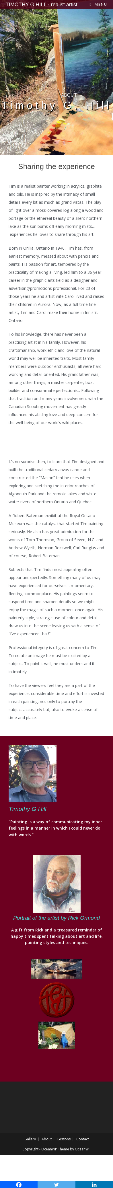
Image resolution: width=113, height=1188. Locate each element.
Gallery (30, 1139)
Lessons (64, 1139)
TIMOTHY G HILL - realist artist (41, 4)
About (47, 1139)
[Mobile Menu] (99, 4)
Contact (82, 1139)
